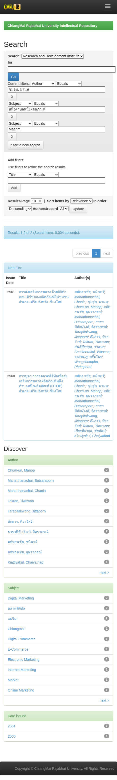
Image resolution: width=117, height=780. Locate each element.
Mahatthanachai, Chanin (27, 491)
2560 (12, 736)
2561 (12, 726)
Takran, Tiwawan (95, 342)
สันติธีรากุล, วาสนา (89, 347)
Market (13, 680)
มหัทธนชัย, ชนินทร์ (89, 292)
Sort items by (58, 201)
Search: (14, 56)
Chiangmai (16, 629)
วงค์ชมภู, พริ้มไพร (88, 357)
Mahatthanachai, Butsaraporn (31, 481)
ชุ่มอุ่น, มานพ (98, 302)
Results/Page (19, 201)
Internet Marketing (22, 670)
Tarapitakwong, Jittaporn (27, 511)
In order (100, 201)
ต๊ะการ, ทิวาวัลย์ (20, 521)
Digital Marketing (21, 598)
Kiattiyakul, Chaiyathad (92, 436)
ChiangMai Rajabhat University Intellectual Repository (52, 26)
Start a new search (25, 145)
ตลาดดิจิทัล (16, 608)
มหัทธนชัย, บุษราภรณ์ (25, 552)
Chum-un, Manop (87, 307)
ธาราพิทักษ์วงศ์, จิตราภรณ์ (28, 532)
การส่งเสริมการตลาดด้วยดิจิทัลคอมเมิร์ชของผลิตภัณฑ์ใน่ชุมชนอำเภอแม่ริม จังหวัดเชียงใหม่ (44, 297)
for (10, 62)
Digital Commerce (22, 639)
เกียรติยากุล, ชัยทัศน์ (90, 431)
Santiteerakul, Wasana (92, 352)
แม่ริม (12, 619)
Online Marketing (21, 690)
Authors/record (45, 209)
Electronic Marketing (24, 660)
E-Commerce (18, 649)
